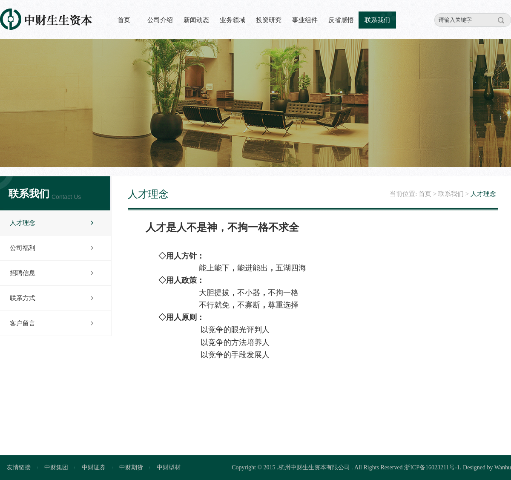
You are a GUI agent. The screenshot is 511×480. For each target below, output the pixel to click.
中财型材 (169, 467)
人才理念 (22, 222)
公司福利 (22, 247)
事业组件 (305, 20)
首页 (124, 20)
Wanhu (502, 467)
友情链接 (19, 467)
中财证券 (94, 467)
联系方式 (22, 298)
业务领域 (232, 20)
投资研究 (268, 20)
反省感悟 (341, 20)
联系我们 (377, 20)
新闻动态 (196, 20)
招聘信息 (22, 273)
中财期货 (131, 467)
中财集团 (56, 467)
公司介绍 (160, 20)
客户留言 (22, 323)
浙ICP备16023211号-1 (432, 467)
